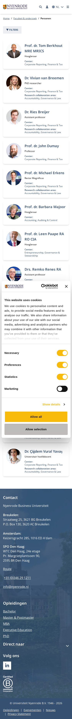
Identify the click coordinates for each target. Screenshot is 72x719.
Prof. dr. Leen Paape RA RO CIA (44, 236)
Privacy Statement (19, 714)
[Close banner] (66, 286)
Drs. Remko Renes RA (43, 269)
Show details (51, 404)
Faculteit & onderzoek (25, 18)
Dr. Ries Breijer (37, 112)
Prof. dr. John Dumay (42, 145)
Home (6, 18)
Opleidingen (11, 710)
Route (7, 569)
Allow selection (36, 429)
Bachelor (9, 611)
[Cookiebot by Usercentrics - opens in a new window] (43, 286)
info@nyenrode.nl (16, 587)
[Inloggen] (47, 7)
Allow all (36, 416)
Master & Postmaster (18, 617)
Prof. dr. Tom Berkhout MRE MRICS (43, 48)
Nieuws (50, 710)
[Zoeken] (40, 7)
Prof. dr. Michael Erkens (44, 172)
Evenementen (32, 710)
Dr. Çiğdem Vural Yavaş (43, 451)
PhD (6, 636)
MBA (6, 624)
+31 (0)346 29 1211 (17, 578)
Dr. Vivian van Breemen (44, 78)
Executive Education (17, 630)
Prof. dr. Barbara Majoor (45, 206)
